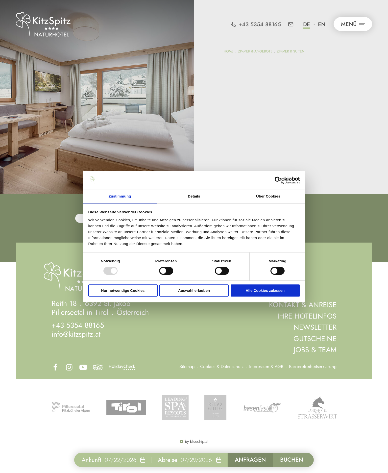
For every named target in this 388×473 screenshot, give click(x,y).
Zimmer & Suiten (291, 51)
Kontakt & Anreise (302, 304)
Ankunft (88, 460)
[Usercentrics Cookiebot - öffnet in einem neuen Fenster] (278, 180)
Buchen (293, 459)
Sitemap (188, 365)
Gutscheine (314, 337)
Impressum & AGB (267, 365)
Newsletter (314, 326)
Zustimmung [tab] (120, 196)
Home (229, 51)
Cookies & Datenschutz (223, 365)
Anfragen (249, 459)
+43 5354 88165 (78, 324)
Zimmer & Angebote (255, 51)
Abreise (164, 460)
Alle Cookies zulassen (265, 290)
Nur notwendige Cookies (123, 290)
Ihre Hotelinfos (306, 315)
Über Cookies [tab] (268, 196)
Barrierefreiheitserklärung (313, 365)
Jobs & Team (315, 348)
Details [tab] (194, 196)
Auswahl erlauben (194, 290)
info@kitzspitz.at (76, 333)
